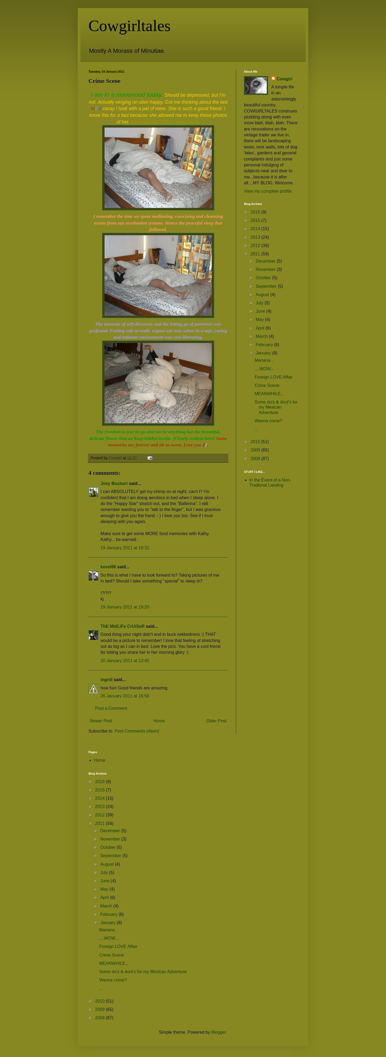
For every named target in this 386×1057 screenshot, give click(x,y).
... (256, 429)
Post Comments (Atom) (137, 731)
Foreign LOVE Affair (274, 377)
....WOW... (264, 369)
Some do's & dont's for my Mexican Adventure (276, 407)
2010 (256, 441)
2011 (256, 254)
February (265, 344)
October (264, 277)
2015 (256, 220)
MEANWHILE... (269, 393)
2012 (256, 245)
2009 (256, 450)
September (267, 286)
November (266, 269)
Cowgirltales (129, 26)
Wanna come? (268, 421)
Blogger (218, 1032)
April (260, 328)
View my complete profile (268, 191)
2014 (256, 228)
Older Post (216, 721)
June (261, 311)
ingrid (106, 679)
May (260, 319)
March (262, 336)
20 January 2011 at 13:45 (125, 660)
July (260, 303)
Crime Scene (267, 385)
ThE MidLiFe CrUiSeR (122, 626)
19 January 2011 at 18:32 (125, 548)
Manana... (264, 360)
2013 (256, 237)
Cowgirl (284, 79)
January (264, 353)
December (266, 261)
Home (159, 721)
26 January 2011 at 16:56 (125, 696)
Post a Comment (111, 708)
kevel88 (108, 567)
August (263, 294)
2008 (256, 458)
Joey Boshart (114, 483)
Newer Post (101, 721)
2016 (256, 212)
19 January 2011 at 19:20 (125, 607)
